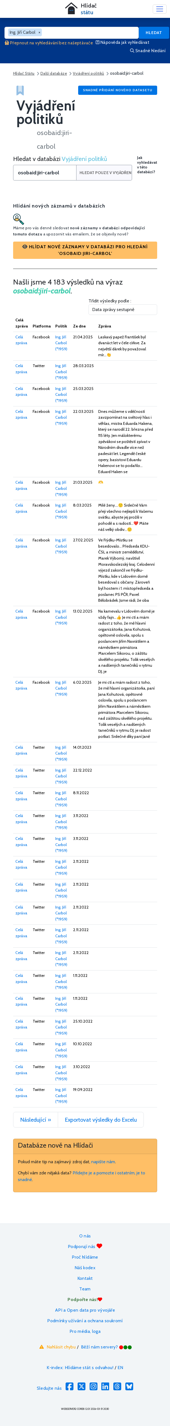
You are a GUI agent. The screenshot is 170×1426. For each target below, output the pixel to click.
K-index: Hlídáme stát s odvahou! (80, 1367)
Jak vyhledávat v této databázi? (147, 164)
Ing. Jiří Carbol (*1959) (61, 342)
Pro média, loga (85, 1331)
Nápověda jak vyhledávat (122, 42)
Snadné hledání (148, 50)
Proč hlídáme (85, 1257)
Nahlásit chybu (57, 1347)
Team (84, 1289)
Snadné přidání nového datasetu (117, 90)
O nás (85, 1236)
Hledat (154, 32)
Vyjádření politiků (88, 73)
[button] (85, 250)
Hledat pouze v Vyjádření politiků (105, 172)
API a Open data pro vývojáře (85, 1310)
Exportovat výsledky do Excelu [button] (101, 1119)
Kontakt (85, 1278)
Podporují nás (85, 1246)
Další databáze (53, 73)
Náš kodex (85, 1267)
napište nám (103, 1161)
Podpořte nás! (85, 1299)
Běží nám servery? (106, 1347)
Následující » (35, 1119)
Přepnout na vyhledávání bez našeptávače (49, 42)
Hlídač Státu (24, 73)
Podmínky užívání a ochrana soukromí (85, 1320)
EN (120, 1367)
